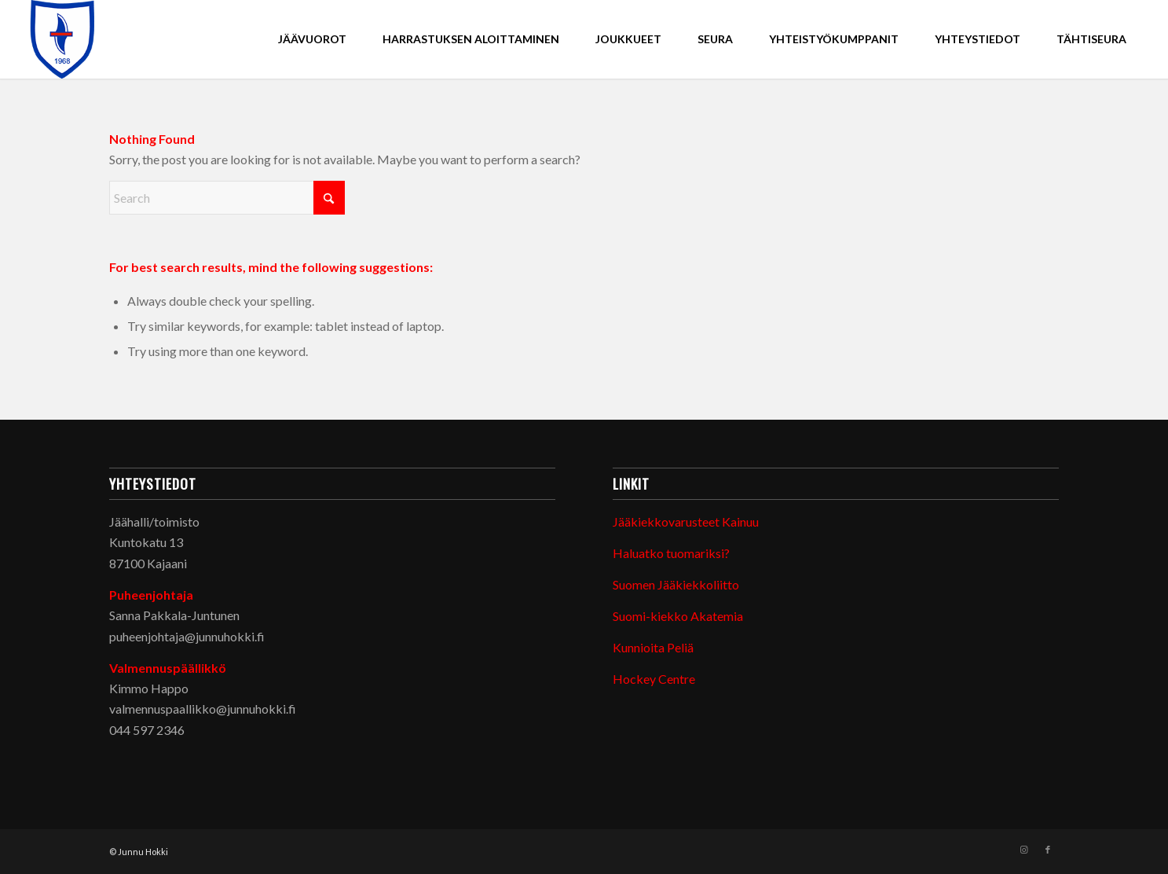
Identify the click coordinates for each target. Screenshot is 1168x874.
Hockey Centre (654, 678)
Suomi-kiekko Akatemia (678, 615)
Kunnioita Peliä (653, 647)
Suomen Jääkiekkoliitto (676, 584)
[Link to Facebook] (1048, 849)
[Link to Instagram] (1024, 849)
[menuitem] (312, 39)
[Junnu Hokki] (63, 39)
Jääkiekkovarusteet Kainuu (686, 521)
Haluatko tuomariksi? (671, 552)
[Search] (227, 198)
